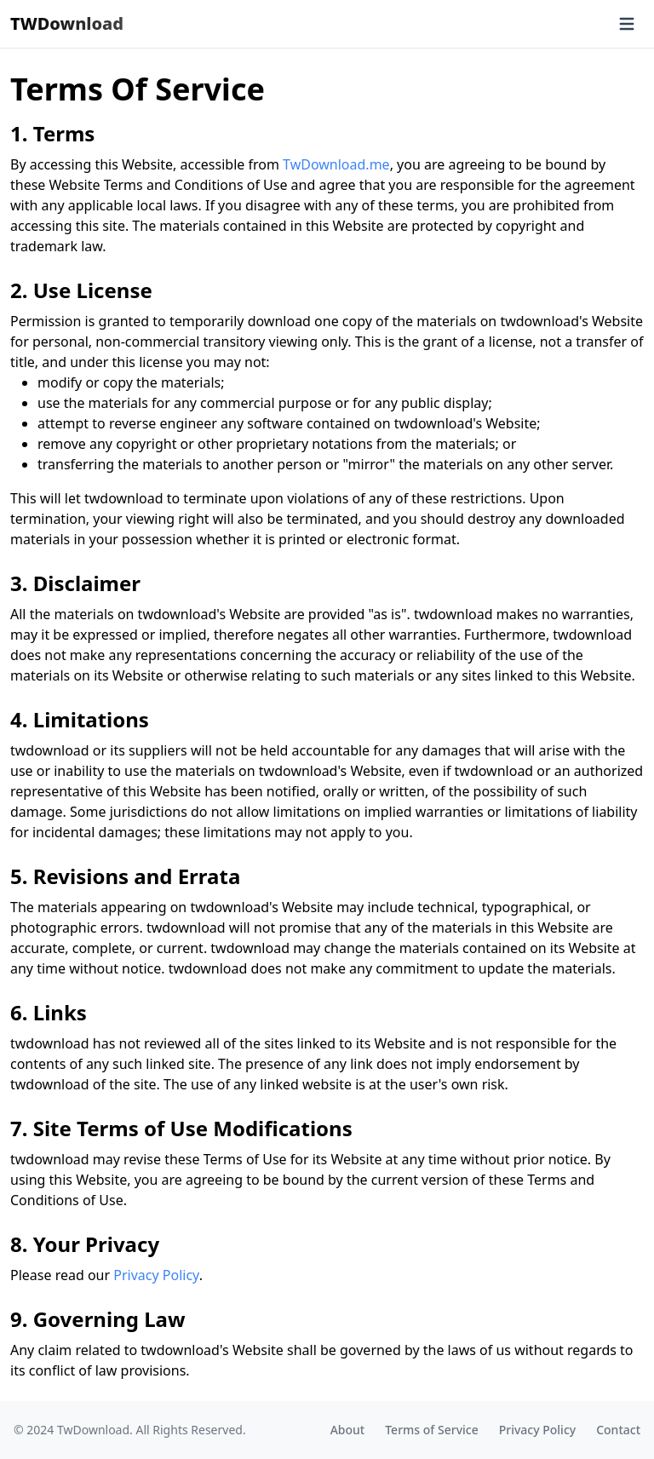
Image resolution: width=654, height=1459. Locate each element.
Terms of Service (431, 1430)
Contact (618, 1430)
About (347, 1430)
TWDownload (66, 23)
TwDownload (93, 1430)
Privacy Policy (155, 1275)
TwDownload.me (336, 164)
